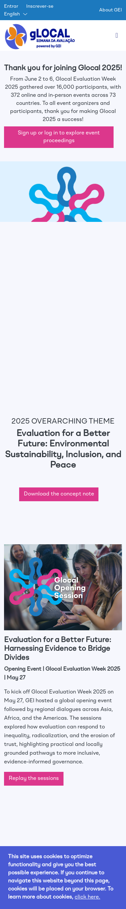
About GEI (110, 10)
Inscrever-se (39, 6)
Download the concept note (59, 494)
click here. (87, 897)
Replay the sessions (34, 778)
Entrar (11, 6)
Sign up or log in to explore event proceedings (59, 137)
